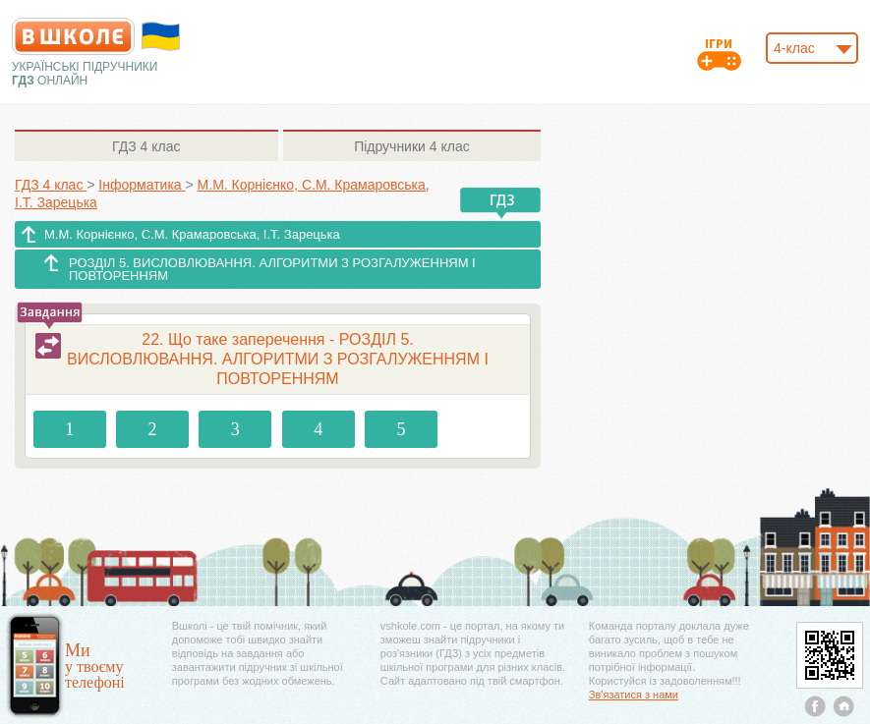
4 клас (146, 146)
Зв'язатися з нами (633, 694)
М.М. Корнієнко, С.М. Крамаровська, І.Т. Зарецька (192, 234)
